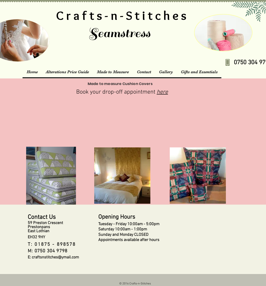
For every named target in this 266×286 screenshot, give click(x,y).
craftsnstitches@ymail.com (55, 257)
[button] (67, 71)
